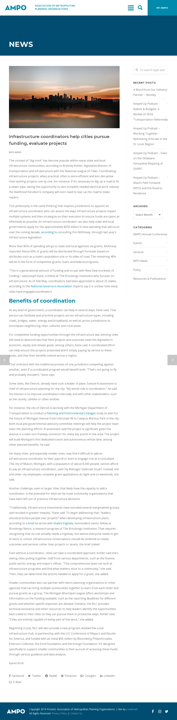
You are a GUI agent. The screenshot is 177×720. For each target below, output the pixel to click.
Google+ (88, 676)
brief (31, 523)
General (138, 252)
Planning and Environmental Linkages (71, 413)
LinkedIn (107, 676)
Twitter (34, 676)
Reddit (51, 676)
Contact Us (76, 713)
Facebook (16, 676)
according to (49, 232)
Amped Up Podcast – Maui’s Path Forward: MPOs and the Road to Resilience (147, 185)
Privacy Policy (59, 713)
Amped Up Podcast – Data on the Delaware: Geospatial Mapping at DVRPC (150, 161)
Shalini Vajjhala (63, 523)
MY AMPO (162, 7)
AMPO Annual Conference (150, 234)
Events (137, 243)
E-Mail (15, 682)
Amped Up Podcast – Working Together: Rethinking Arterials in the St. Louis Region (150, 136)
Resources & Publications (149, 279)
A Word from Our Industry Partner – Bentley (150, 92)
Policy (137, 270)
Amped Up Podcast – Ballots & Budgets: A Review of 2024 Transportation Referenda (150, 111)
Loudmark (132, 709)
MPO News (15, 152)
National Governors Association (51, 286)
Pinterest (69, 676)
